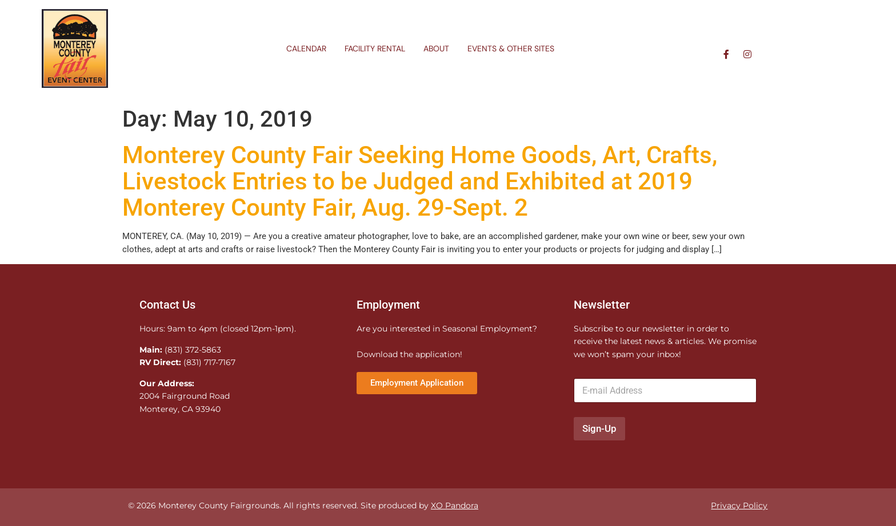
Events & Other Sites (510, 48)
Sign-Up (599, 428)
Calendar (306, 48)
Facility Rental (375, 48)
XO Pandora (454, 505)
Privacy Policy (739, 505)
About (436, 48)
